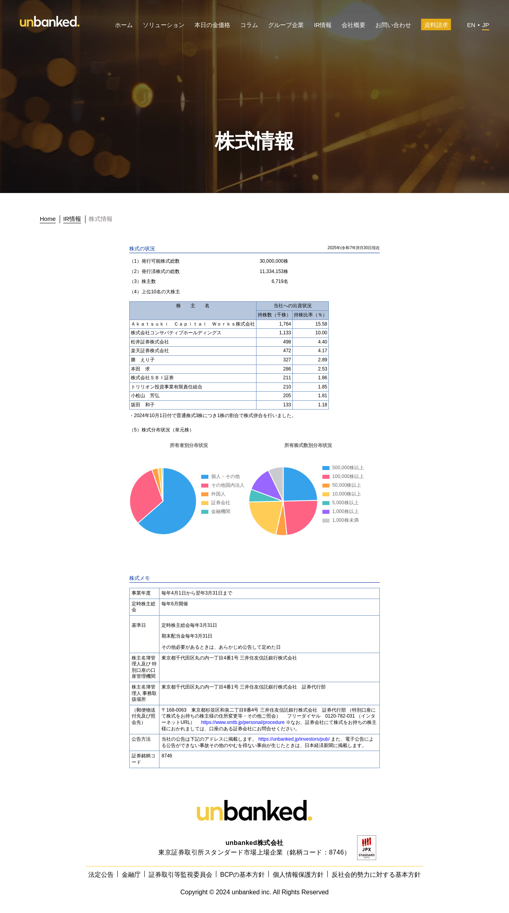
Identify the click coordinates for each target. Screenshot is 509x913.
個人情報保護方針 (298, 874)
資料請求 (436, 24)
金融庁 (131, 874)
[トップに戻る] (50, 219)
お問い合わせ (393, 24)
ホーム (124, 24)
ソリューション (164, 24)
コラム (249, 24)
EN (471, 24)
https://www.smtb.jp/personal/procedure (243, 722)
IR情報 (323, 24)
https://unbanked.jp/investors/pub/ (294, 739)
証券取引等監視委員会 (180, 874)
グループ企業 (286, 24)
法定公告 (101, 874)
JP (485, 24)
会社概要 (353, 24)
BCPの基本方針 (242, 874)
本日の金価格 (212, 24)
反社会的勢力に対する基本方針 (376, 874)
